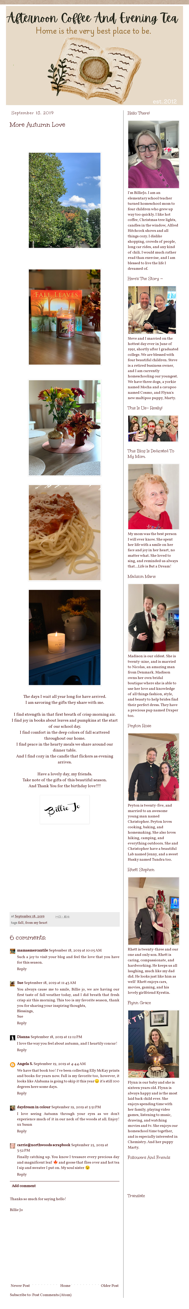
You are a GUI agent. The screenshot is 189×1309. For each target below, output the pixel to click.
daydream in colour (33, 1107)
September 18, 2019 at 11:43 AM (50, 983)
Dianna (23, 1037)
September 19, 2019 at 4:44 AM (60, 1064)
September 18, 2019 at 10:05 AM (75, 950)
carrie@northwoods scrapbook (43, 1145)
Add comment (24, 1186)
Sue (20, 983)
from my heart (36, 922)
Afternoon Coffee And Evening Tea (8, 9)
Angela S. (25, 1064)
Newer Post (20, 1285)
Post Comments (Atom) (52, 1295)
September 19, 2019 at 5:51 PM (76, 1107)
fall (20, 922)
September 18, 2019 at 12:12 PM (56, 1037)
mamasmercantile (32, 950)
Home (65, 1285)
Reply (22, 969)
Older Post (110, 1285)
